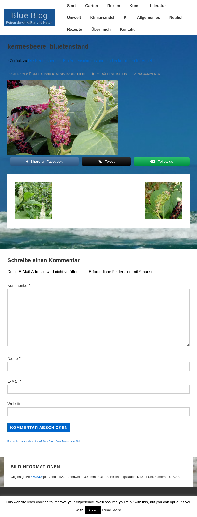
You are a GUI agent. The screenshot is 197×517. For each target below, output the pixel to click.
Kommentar (18, 285)
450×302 (37, 477)
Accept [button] (93, 510)
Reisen (113, 6)
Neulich (176, 17)
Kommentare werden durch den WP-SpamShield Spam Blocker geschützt (43, 441)
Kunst (135, 6)
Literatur (158, 6)
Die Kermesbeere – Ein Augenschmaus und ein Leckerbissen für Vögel (90, 61)
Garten (91, 6)
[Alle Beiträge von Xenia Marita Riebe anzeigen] (69, 74)
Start (71, 6)
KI (125, 17)
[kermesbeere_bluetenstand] (42, 74)
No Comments (149, 74)
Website (14, 404)
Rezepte (74, 29)
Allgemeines (148, 17)
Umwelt (74, 17)
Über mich (101, 29)
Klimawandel (102, 17)
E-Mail (12, 381)
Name (12, 358)
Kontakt (127, 29)
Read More (111, 510)
